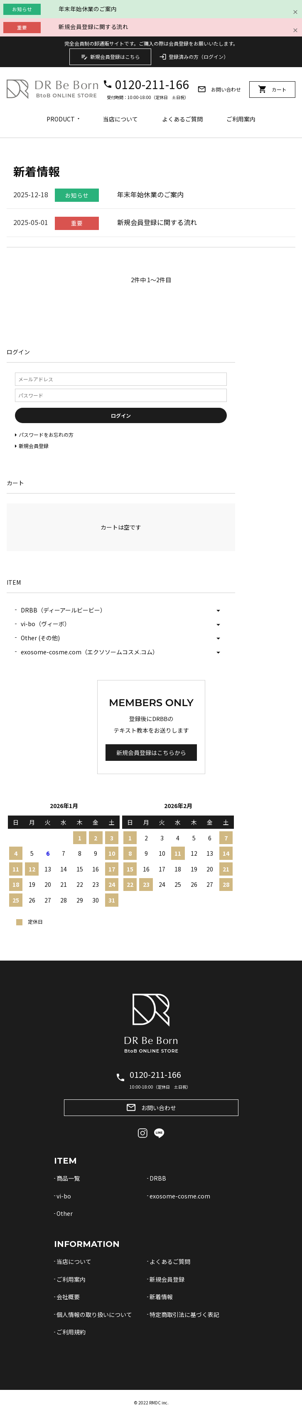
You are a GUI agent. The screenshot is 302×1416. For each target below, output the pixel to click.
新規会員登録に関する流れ (93, 26)
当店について (120, 119)
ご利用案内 (240, 119)
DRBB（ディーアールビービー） (63, 610)
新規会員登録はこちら (110, 57)
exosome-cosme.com (180, 1196)
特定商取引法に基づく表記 (184, 1314)
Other (64, 1213)
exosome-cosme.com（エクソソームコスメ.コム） (89, 652)
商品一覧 (68, 1178)
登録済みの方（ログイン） (193, 57)
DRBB (158, 1178)
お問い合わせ (219, 89)
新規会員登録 (167, 1279)
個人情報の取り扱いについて (94, 1314)
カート (272, 89)
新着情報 (161, 1297)
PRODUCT (61, 119)
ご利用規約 (71, 1332)
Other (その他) (40, 638)
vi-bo (63, 1196)
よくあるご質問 (182, 119)
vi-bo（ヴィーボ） (45, 624)
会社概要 (68, 1297)
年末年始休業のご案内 (88, 9)
